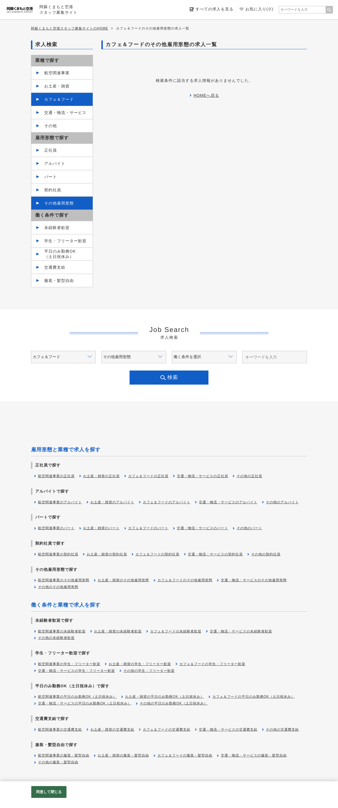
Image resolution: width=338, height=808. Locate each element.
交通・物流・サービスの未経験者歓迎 (241, 631)
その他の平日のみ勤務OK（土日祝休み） (173, 703)
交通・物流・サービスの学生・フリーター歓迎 (76, 671)
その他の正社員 (249, 476)
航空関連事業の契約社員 (58, 554)
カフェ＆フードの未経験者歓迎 (175, 631)
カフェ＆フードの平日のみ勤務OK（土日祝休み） (253, 697)
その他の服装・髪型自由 (58, 762)
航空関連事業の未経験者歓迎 (62, 631)
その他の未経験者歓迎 (56, 638)
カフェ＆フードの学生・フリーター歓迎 (212, 664)
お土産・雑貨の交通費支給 (112, 729)
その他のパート (249, 528)
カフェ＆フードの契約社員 (157, 554)
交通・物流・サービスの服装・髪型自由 (254, 755)
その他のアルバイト (282, 502)
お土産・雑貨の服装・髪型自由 (123, 755)
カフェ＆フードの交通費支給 (166, 729)
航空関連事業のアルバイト (60, 502)
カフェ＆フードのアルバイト (166, 502)
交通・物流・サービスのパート (202, 528)
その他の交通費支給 (282, 729)
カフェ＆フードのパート (148, 528)
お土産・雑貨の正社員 (101, 476)
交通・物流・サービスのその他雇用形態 (254, 580)
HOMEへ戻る (206, 95)
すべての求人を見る (214, 9)
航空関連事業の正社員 (56, 476)
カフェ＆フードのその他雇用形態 (184, 580)
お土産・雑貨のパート (101, 528)
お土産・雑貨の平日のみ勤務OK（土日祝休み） (164, 697)
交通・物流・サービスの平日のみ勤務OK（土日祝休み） (84, 703)
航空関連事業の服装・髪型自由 (63, 755)
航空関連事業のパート (56, 528)
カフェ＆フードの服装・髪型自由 (184, 755)
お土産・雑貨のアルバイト (112, 502)
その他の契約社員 (266, 554)
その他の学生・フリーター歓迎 (149, 671)
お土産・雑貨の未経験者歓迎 (118, 631)
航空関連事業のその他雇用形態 (63, 580)
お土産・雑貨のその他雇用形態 (123, 580)
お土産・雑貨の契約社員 (107, 554)
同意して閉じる (49, 792)
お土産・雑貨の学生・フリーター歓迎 (140, 664)
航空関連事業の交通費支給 (60, 729)
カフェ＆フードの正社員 (148, 476)
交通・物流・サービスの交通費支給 (228, 729)
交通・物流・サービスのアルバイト (228, 502)
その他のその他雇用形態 (58, 587)
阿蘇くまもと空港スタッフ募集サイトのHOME (69, 28)
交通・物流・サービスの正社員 (202, 476)
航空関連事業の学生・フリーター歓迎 (69, 664)
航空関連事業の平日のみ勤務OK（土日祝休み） (77, 697)
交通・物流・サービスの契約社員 (215, 554)
